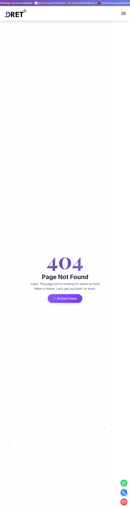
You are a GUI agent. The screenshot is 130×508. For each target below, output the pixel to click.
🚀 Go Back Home (65, 298)
